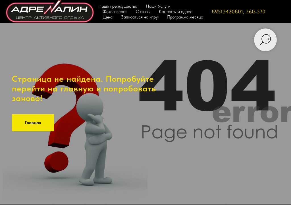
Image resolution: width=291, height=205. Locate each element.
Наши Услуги (158, 6)
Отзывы (143, 11)
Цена (108, 17)
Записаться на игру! (140, 17)
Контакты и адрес (175, 11)
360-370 (255, 12)
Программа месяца (185, 17)
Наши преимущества (117, 6)
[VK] (279, 11)
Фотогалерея (115, 11)
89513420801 (227, 12)
